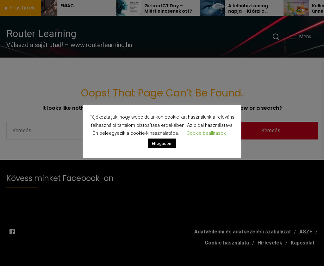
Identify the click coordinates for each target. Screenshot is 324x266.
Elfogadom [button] (162, 143)
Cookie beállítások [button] (206, 133)
